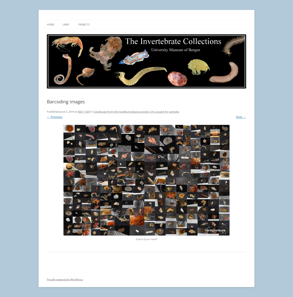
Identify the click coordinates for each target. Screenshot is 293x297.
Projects (84, 24)
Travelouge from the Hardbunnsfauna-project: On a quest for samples (136, 111)
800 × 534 (83, 111)
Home (50, 24)
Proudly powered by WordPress (65, 279)
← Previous (54, 117)
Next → (241, 117)
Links (66, 24)
